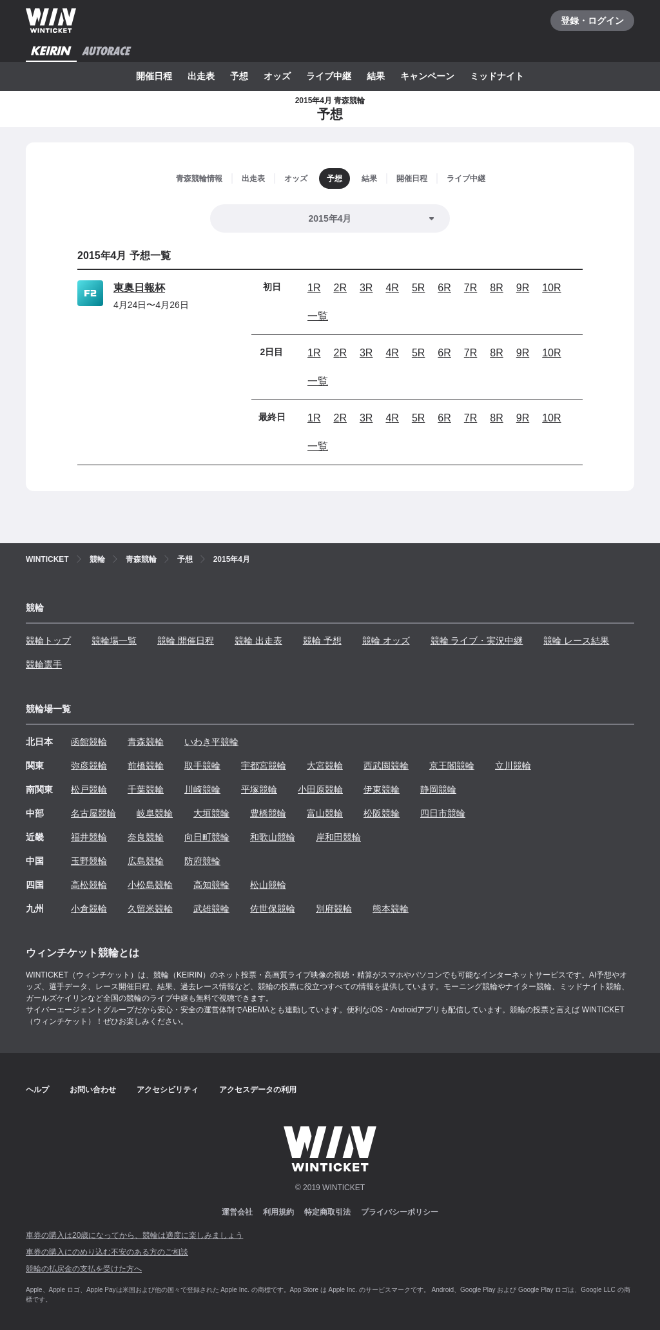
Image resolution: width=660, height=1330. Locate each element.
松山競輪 (268, 885)
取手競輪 (202, 765)
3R (366, 287)
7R (470, 287)
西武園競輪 (386, 765)
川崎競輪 (202, 789)
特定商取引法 (327, 1212)
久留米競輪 (150, 908)
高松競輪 (89, 885)
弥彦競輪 (89, 765)
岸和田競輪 (338, 837)
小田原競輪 (320, 789)
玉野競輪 (89, 861)
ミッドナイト (497, 76)
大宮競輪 (325, 765)
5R (418, 287)
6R (444, 287)
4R (391, 287)
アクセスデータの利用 (257, 1089)
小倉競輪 (89, 908)
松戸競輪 (89, 789)
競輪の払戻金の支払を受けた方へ (84, 1268)
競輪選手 (44, 664)
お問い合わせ (93, 1089)
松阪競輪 (382, 813)
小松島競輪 (150, 885)
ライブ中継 (328, 76)
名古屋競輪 (93, 813)
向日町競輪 (206, 837)
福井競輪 (89, 837)
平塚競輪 (259, 789)
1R (313, 287)
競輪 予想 (322, 640)
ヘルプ (37, 1089)
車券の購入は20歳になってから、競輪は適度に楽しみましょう (134, 1235)
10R (551, 287)
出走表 (201, 76)
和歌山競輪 (272, 837)
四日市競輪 (442, 813)
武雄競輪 (211, 908)
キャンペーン (427, 76)
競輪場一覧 (114, 640)
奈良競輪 (146, 837)
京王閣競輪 (451, 765)
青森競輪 (146, 742)
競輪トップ (48, 640)
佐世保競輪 (272, 908)
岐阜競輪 (155, 813)
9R (522, 287)
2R (339, 287)
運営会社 (237, 1212)
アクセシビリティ (168, 1089)
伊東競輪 (382, 789)
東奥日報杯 (139, 287)
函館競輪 (89, 742)
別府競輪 (334, 908)
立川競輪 (513, 765)
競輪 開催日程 (185, 640)
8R (496, 287)
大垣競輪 (211, 813)
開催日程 (154, 76)
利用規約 (278, 1212)
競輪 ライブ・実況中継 (477, 640)
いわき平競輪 (211, 742)
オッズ (277, 76)
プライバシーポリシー (399, 1212)
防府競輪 (202, 861)
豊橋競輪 (268, 813)
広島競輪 (146, 861)
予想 (239, 76)
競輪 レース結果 (576, 640)
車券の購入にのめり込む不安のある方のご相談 (107, 1252)
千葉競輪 (146, 789)
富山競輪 (325, 813)
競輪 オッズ (386, 640)
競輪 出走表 (258, 640)
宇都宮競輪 (263, 765)
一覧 (317, 316)
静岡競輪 (438, 789)
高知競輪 (211, 885)
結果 (376, 76)
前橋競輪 (146, 765)
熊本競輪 (391, 908)
